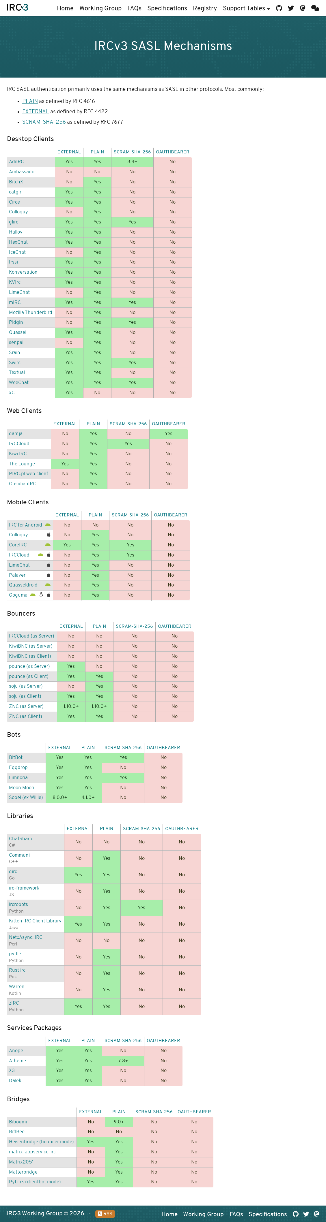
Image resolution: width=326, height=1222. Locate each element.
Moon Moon (21, 787)
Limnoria (18, 777)
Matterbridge (23, 1172)
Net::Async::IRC (25, 937)
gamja (16, 433)
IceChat (17, 252)
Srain (14, 352)
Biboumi (18, 1122)
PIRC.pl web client (28, 473)
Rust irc (17, 970)
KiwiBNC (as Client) (30, 656)
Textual (17, 372)
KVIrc (15, 282)
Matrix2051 (21, 1162)
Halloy (16, 232)
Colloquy (18, 212)
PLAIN (30, 101)
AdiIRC (16, 161)
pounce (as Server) (29, 666)
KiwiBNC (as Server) (31, 646)
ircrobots (18, 904)
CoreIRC (18, 545)
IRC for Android (25, 525)
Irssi (13, 262)
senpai (16, 342)
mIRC (15, 302)
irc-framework (24, 888)
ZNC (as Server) (26, 706)
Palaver (17, 575)
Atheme (17, 1061)
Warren (17, 986)
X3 (12, 1070)
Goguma (18, 595)
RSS (105, 1214)
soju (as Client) (25, 696)
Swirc (15, 362)
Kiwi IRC (18, 454)
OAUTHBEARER (172, 152)
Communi (19, 855)
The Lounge (22, 464)
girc (13, 871)
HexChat (18, 242)
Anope (16, 1050)
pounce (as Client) (29, 676)
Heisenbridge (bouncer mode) (41, 1142)
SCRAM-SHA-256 (44, 122)
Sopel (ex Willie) (26, 797)
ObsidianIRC (22, 484)
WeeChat (19, 382)
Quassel (17, 332)
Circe (14, 202)
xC (12, 392)
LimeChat (19, 292)
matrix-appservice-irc (32, 1152)
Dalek (15, 1080)
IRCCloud (19, 443)
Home (65, 9)
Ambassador (22, 172)
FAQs (134, 9)
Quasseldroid (23, 585)
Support (246, 9)
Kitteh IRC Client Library (35, 921)
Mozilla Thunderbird (30, 312)
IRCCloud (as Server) (31, 636)
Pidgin (16, 322)
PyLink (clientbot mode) (35, 1182)
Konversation (23, 272)
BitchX (16, 182)
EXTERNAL (35, 112)
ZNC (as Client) (25, 716)
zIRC (14, 1003)
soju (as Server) (26, 686)
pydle (15, 954)
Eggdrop (18, 767)
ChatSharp (20, 838)
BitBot (16, 757)
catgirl (16, 192)
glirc (13, 222)
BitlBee (17, 1131)
